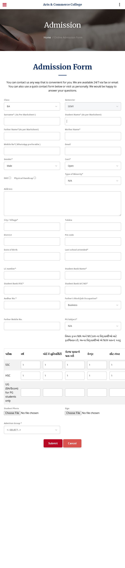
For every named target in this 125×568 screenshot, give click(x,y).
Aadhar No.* (10, 298)
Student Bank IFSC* (14, 283)
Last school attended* (76, 249)
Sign (67, 408)
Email (68, 144)
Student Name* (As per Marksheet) (83, 114)
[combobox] (32, 106)
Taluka (68, 220)
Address (8, 189)
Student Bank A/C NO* (76, 283)
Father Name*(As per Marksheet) (21, 129)
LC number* (10, 268)
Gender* (8, 159)
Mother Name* (72, 129)
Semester (70, 100)
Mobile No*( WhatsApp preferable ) (22, 144)
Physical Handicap (23, 178)
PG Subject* (71, 319)
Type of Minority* (74, 174)
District (8, 235)
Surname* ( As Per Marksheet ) (20, 114)
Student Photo (11, 408)
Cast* (68, 159)
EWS (6, 178)
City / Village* (11, 220)
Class (6, 100)
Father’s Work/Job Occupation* (81, 298)
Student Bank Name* (76, 268)
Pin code (69, 235)
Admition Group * (13, 423)
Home (47, 37)
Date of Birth (10, 249)
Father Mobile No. (13, 319)
